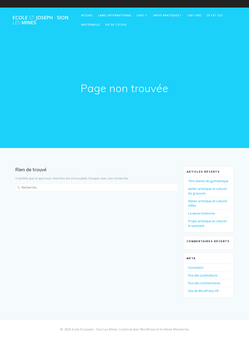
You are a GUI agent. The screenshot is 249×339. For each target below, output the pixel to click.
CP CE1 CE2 (215, 15)
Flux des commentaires (204, 283)
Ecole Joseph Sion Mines (40, 20)
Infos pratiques (166, 15)
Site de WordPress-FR (203, 291)
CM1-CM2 (195, 15)
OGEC (141, 15)
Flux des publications (203, 275)
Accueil (87, 15)
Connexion (195, 267)
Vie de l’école (116, 24)
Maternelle (90, 24)
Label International (115, 15)
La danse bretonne (201, 213)
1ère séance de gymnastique (208, 181)
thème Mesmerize (176, 329)
